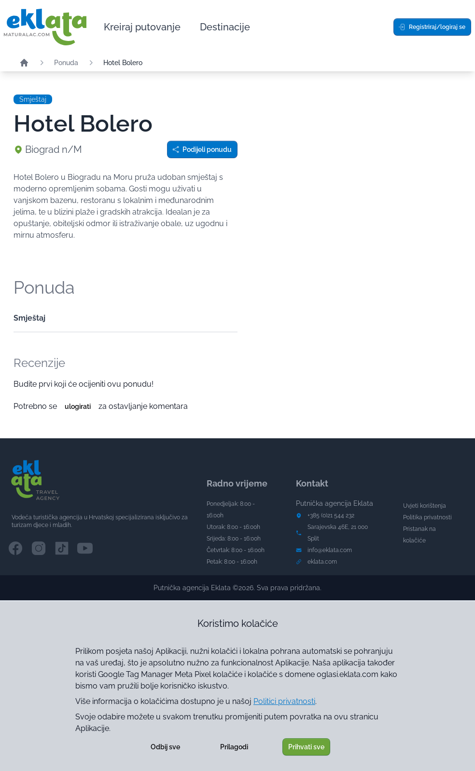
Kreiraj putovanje (142, 27)
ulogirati (78, 406)
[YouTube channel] (85, 548)
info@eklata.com (329, 550)
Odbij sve (165, 747)
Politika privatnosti (427, 517)
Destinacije (225, 27)
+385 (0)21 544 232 (330, 515)
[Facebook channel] (15, 548)
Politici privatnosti (284, 701)
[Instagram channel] (38, 548)
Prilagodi (234, 747)
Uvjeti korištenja (424, 505)
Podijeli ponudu (202, 149)
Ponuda (66, 63)
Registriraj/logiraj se (431, 27)
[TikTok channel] (62, 548)
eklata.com (322, 561)
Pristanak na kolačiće (419, 535)
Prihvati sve (306, 747)
